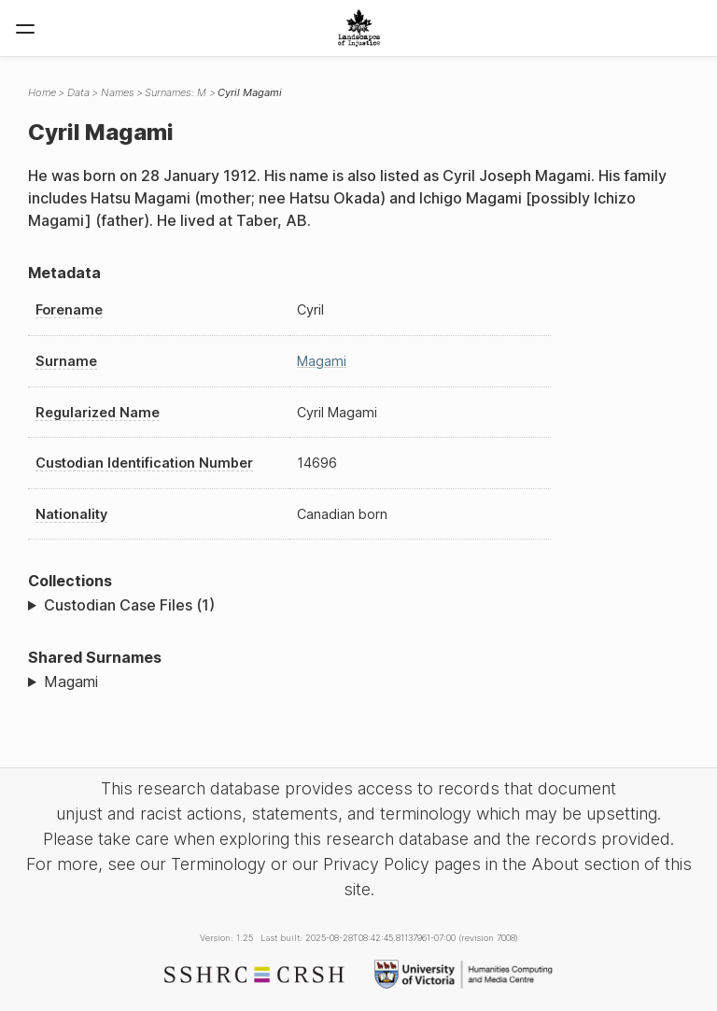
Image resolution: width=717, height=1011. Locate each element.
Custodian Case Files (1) (129, 605)
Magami (321, 361)
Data (78, 92)
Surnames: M (175, 92)
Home (42, 92)
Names (117, 92)
